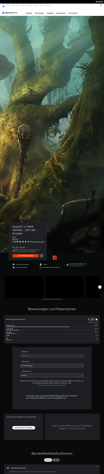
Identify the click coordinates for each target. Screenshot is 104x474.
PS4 (18, 5)
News (36, 5)
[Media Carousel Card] (24, 285)
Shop (41, 5)
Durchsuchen (73, 11)
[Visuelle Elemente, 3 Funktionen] (52, 467)
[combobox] (52, 354)
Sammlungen (39, 11)
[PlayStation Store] (10, 10)
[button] (77, 264)
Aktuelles (29, 11)
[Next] (100, 285)
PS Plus (23, 5)
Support (48, 5)
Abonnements (61, 11)
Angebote (50, 11)
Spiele (7, 5)
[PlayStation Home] (3, 6)
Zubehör (30, 5)
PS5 (13, 5)
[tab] (48, 458)
